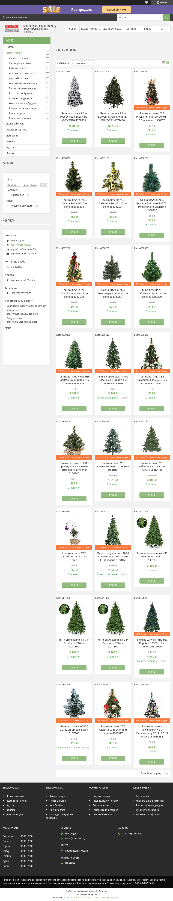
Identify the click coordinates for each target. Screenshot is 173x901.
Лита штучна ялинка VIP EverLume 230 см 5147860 (113, 643)
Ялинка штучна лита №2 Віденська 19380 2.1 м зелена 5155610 (113, 380)
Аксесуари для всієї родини (22, 103)
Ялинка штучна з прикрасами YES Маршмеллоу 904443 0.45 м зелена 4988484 (152, 731)
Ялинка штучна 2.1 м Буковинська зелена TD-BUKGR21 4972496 (113, 117)
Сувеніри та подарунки (20, 98)
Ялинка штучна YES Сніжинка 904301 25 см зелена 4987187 (113, 203)
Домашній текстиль (18, 78)
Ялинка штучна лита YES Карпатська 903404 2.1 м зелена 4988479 (74, 380)
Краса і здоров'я (17, 113)
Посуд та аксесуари (18, 58)
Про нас (147, 29)
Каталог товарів (89, 29)
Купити (74, 141)
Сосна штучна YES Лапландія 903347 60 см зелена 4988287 (113, 293)
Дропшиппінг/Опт (15, 814)
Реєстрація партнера (17, 129)
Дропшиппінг (13, 135)
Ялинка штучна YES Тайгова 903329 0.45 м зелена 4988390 (152, 293)
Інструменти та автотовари (22, 108)
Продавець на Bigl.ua (86, 894)
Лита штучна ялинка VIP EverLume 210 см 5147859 (74, 643)
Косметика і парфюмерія (148, 814)
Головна (71, 29)
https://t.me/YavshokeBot (23, 249)
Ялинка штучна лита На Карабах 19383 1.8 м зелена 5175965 (151, 643)
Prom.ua (103, 891)
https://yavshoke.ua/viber (23, 253)
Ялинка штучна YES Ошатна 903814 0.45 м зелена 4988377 (113, 730)
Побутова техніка (17, 68)
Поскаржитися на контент (79, 897)
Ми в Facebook (57, 805)
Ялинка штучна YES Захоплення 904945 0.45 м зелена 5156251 (152, 380)
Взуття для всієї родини (20, 93)
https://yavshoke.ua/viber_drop (22, 314)
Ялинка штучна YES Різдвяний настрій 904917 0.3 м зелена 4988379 (152, 117)
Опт (162, 29)
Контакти (131, 29)
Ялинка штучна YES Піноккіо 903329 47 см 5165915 (74, 556)
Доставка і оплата (112, 29)
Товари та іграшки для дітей (23, 88)
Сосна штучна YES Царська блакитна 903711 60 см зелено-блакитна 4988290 (152, 205)
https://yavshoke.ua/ (21, 244)
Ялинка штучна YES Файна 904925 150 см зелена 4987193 (152, 466)
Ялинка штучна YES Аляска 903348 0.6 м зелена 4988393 (74, 203)
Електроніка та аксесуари (21, 73)
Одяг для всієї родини (20, 118)
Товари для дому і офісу (20, 63)
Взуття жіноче (142, 796)
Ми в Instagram (57, 810)
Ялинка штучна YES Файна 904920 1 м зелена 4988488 (113, 466)
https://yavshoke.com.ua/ (33, 306)
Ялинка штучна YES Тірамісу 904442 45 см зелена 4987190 (74, 293)
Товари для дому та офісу (105, 800)
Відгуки (10, 147)
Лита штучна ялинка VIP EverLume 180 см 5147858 (152, 556)
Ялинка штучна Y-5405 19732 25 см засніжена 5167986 (74, 730)
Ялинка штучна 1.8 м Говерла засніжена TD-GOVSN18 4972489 (74, 117)
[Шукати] (166, 17)
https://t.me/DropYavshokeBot (22, 321)
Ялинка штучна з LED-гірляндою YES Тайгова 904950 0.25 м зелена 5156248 (74, 468)
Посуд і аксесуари (102, 796)
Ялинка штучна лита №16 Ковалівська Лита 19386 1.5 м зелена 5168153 (113, 556)
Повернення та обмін (17, 800)
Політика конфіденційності (107, 897)
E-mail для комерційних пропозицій (59, 816)
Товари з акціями (58, 800)
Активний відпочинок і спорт (23, 83)
